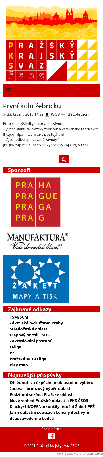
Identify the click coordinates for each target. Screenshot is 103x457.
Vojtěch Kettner (94, 453)
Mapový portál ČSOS (30, 335)
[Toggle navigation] (9, 90)
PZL (13, 353)
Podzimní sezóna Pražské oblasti (42, 394)
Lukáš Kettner (75, 453)
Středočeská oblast (28, 329)
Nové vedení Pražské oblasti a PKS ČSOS (49, 400)
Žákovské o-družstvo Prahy (36, 323)
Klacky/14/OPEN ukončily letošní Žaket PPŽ (52, 406)
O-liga (15, 347)
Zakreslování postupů (31, 341)
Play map (19, 365)
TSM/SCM (19, 317)
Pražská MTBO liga (28, 359)
